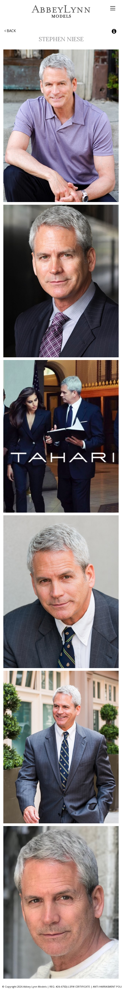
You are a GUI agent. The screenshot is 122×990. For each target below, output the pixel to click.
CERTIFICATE (82, 986)
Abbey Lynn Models (61, 11)
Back (10, 30)
